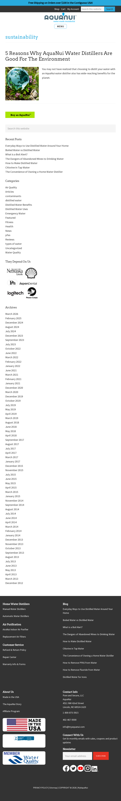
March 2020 (11, 392)
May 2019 (10, 409)
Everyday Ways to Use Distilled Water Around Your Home (37, 145)
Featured (10, 217)
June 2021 (11, 370)
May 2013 (10, 570)
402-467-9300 (69, 719)
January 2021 (12, 383)
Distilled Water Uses (16, 209)
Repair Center (9, 657)
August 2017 (12, 444)
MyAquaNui (83, 787)
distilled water (13, 200)
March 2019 (11, 418)
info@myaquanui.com (74, 726)
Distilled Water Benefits (18, 204)
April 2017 (11, 452)
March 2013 (11, 578)
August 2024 (12, 327)
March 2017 (11, 457)
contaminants (13, 196)
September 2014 (14, 504)
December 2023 (14, 335)
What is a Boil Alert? (16, 154)
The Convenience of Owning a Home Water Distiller (34, 171)
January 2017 (12, 461)
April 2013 (11, 574)
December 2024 (14, 322)
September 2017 (14, 439)
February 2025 (13, 318)
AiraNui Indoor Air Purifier (15, 629)
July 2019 (10, 405)
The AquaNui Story (12, 704)
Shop (56, 9)
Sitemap (53, 787)
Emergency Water (15, 213)
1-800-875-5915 (70, 712)
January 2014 (12, 535)
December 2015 (14, 465)
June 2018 (11, 426)
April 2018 (11, 435)
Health (9, 226)
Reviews (9, 239)
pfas (7, 235)
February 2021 (13, 379)
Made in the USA (11, 697)
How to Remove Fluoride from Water (81, 669)
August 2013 (12, 557)
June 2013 (11, 565)
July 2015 (10, 474)
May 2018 (10, 431)
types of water (13, 243)
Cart (63, 9)
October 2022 (13, 348)
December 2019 (14, 396)
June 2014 (11, 518)
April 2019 (11, 413)
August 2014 (12, 509)
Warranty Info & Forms (14, 664)
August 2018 (12, 422)
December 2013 (14, 539)
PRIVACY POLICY (40, 787)
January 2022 (12, 366)
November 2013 (14, 544)
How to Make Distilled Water (21, 163)
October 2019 (13, 400)
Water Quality (13, 252)
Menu (60, 26)
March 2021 (11, 374)
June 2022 (11, 353)
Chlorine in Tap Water (17, 167)
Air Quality (11, 187)
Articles (9, 191)
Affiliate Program (11, 711)
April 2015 (11, 487)
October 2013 (13, 548)
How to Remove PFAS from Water (80, 662)
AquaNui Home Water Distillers (60, 17)
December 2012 (14, 583)
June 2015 (11, 478)
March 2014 (11, 526)
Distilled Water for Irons (75, 677)
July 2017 (10, 448)
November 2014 (14, 500)
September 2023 (14, 340)
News (8, 230)
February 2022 (13, 361)
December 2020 (14, 387)
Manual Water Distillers (14, 609)
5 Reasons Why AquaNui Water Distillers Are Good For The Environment (58, 56)
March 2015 (11, 492)
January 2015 (12, 496)
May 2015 (10, 483)
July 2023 (10, 344)
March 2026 (11, 313)
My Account (73, 9)
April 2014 (11, 522)
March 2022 (11, 357)
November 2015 (14, 470)
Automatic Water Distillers (16, 616)
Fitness (9, 222)
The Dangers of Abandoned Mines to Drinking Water (34, 158)
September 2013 (14, 552)
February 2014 (13, 531)
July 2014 (10, 513)
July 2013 (10, 561)
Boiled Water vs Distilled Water (22, 150)
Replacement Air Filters (14, 636)
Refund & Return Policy (14, 649)
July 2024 (10, 331)
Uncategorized (13, 248)
